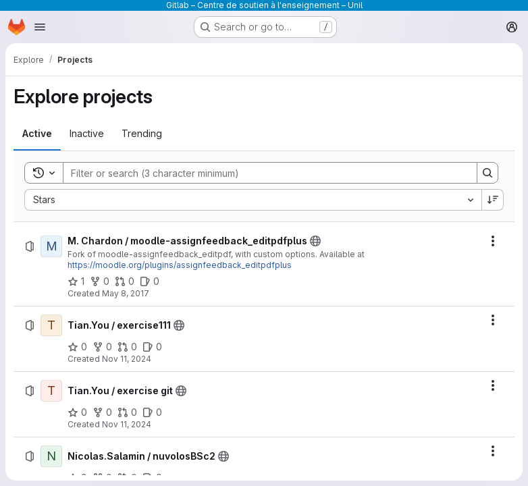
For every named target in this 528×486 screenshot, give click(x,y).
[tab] (37, 134)
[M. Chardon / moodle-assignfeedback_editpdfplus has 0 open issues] (149, 281)
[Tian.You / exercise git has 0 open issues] (152, 412)
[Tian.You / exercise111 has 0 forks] (102, 347)
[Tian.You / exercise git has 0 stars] (77, 412)
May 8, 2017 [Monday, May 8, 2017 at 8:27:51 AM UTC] (125, 293)
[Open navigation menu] (40, 27)
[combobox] (252, 200)
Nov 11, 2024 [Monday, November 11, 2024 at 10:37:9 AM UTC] (126, 359)
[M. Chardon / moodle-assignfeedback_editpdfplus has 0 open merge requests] (124, 281)
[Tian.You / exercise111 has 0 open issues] (152, 347)
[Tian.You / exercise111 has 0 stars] (77, 347)
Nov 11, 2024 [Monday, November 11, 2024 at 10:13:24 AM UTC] (126, 424)
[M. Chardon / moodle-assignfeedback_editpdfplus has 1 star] (76, 281)
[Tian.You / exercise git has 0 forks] (102, 412)
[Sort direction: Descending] (493, 200)
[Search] (263, 173)
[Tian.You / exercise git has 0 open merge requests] (127, 412)
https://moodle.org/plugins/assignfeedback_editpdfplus (180, 265)
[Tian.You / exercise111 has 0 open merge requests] (127, 347)
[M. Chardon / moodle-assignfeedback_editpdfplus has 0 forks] (99, 281)
